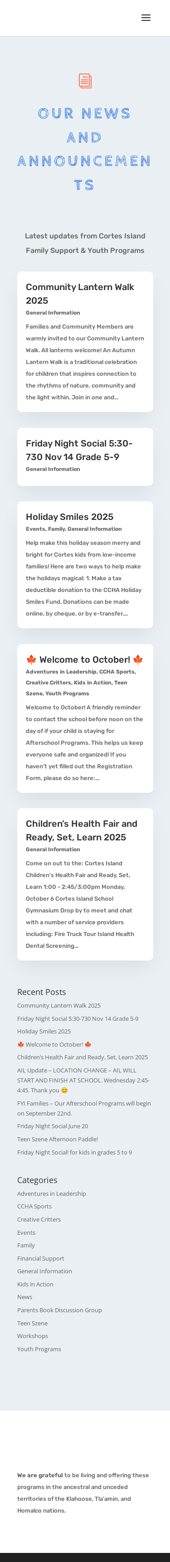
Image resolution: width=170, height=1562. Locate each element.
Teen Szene (32, 1323)
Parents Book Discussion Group (59, 1310)
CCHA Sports (117, 672)
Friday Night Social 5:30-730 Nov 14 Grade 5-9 (77, 1018)
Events (35, 529)
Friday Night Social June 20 (52, 1126)
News (24, 1297)
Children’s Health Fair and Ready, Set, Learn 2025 (82, 1057)
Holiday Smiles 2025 (69, 516)
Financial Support (40, 1258)
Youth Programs (67, 693)
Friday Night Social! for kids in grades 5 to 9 (74, 1152)
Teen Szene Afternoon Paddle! (57, 1139)
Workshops (32, 1336)
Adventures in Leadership (61, 672)
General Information (53, 313)
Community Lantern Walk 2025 (59, 1005)
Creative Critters (48, 682)
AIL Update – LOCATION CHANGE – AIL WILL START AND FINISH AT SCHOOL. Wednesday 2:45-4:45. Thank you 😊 (83, 1080)
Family (56, 529)
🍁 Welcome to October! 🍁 (85, 659)
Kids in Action (93, 682)
